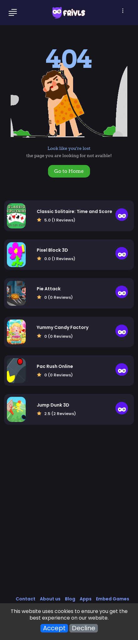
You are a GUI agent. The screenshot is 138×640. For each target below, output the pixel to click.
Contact (25, 599)
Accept (54, 628)
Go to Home (69, 171)
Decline (83, 628)
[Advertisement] (69, 517)
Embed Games (112, 599)
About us (50, 599)
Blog (70, 599)
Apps (86, 599)
